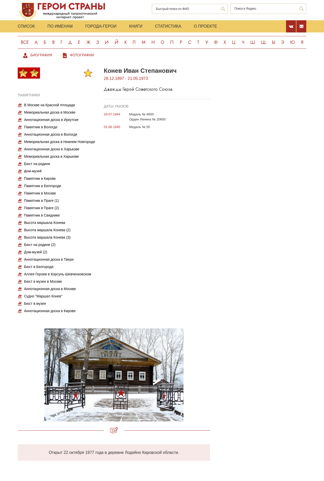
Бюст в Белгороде (39, 267)
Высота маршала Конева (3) (47, 237)
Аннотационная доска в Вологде (50, 134)
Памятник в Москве (40, 193)
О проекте (205, 26)
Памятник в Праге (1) (41, 201)
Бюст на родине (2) (39, 245)
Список (26, 26)
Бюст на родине (37, 164)
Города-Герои (100, 26)
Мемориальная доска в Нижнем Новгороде (59, 142)
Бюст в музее (35, 303)
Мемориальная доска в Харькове (51, 156)
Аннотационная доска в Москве (50, 289)
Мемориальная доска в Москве (49, 112)
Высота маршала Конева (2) (47, 230)
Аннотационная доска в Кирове (50, 311)
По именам (60, 26)
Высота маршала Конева (44, 223)
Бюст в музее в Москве (43, 281)
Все (25, 42)
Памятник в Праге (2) (41, 208)
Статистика (168, 26)
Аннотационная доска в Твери (49, 259)
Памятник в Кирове (40, 178)
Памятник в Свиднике (42, 215)
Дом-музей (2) (35, 252)
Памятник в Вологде (40, 127)
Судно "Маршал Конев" (43, 296)
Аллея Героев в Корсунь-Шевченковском (57, 274)
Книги (136, 26)
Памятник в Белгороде (42, 186)
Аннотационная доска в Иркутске (51, 120)
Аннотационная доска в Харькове (51, 149)
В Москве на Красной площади (49, 105)
